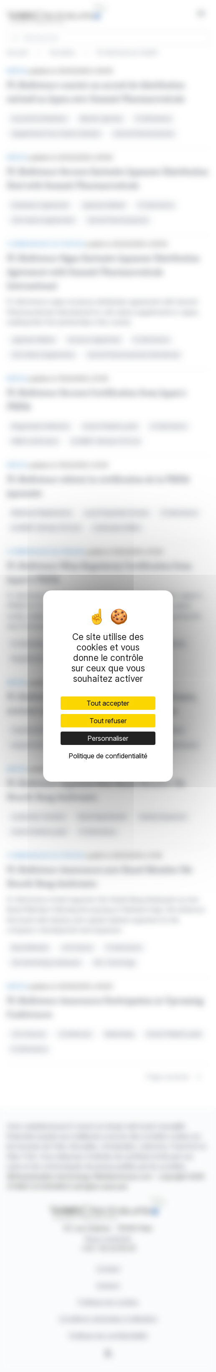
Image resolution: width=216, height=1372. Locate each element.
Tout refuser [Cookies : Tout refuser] (108, 721)
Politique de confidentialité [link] (108, 756)
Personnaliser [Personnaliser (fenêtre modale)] (107, 738)
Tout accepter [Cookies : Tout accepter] (107, 703)
